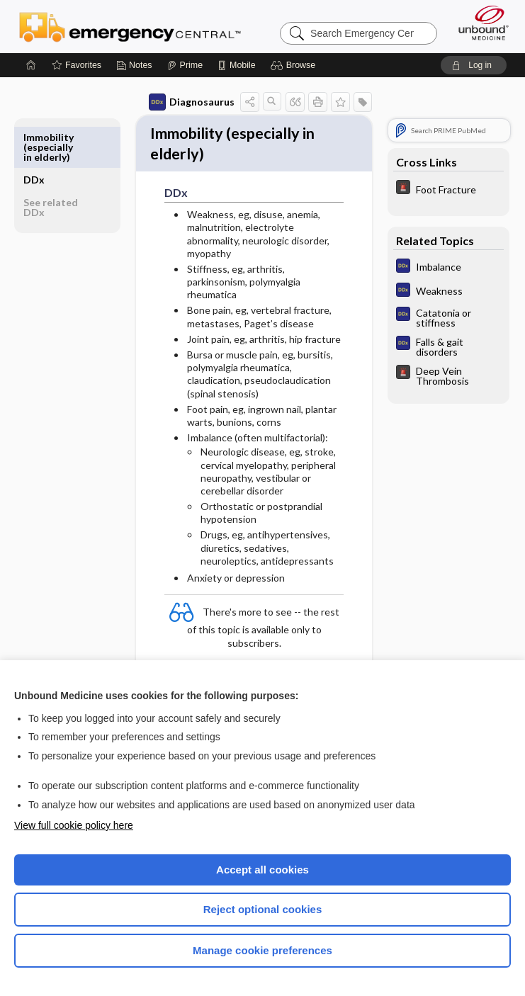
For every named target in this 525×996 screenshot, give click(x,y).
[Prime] (185, 65)
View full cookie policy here (73, 825)
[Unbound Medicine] (479, 23)
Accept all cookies (262, 870)
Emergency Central (130, 26)
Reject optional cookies (262, 909)
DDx (34, 137)
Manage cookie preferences (262, 950)
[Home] (31, 65)
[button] (295, 65)
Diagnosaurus (192, 102)
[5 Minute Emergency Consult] (448, 189)
